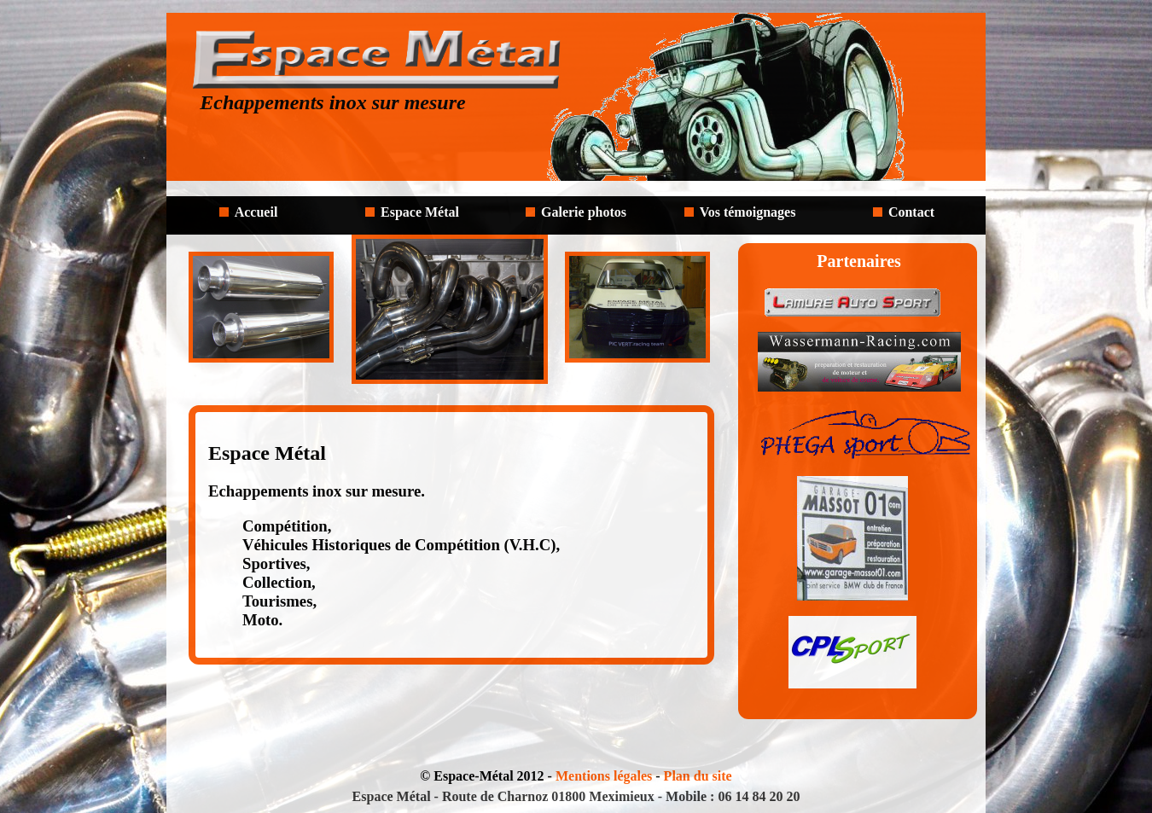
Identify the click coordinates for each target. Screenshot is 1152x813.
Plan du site (698, 776)
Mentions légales (604, 776)
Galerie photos (583, 212)
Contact (911, 212)
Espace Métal (420, 212)
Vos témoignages (748, 212)
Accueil (256, 212)
